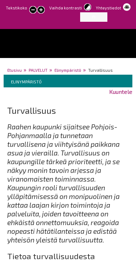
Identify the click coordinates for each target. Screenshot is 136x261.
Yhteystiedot (108, 7)
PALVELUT (38, 70)
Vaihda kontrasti (65, 7)
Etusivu (14, 70)
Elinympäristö (67, 70)
